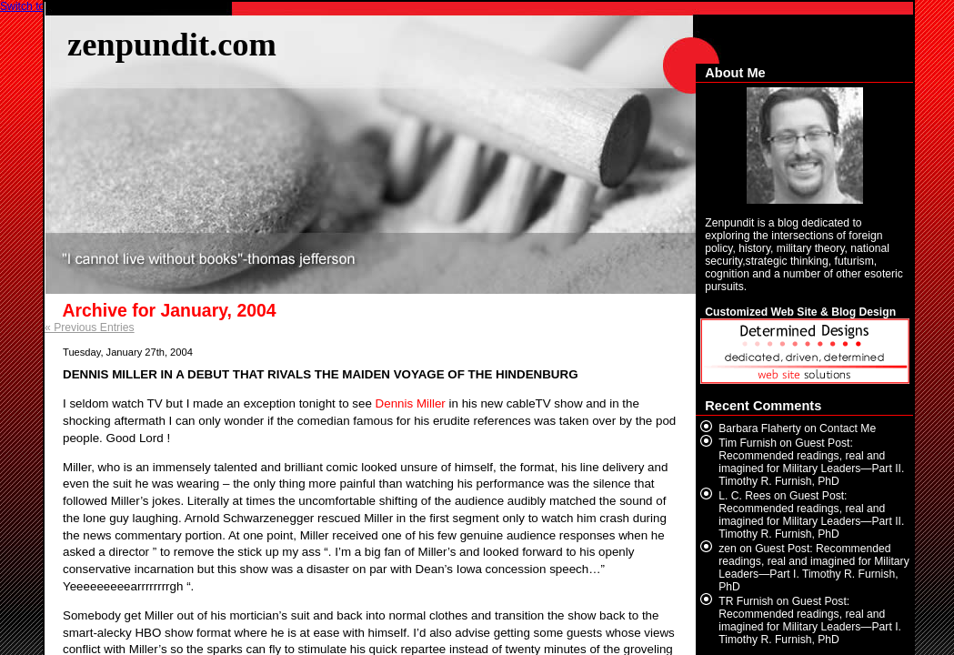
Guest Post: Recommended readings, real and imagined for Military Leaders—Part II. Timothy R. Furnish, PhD (811, 462)
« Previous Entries (90, 327)
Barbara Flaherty (759, 428)
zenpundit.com (171, 44)
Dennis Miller (411, 403)
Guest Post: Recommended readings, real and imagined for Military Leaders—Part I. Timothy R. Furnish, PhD (813, 567)
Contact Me (847, 428)
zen (727, 548)
